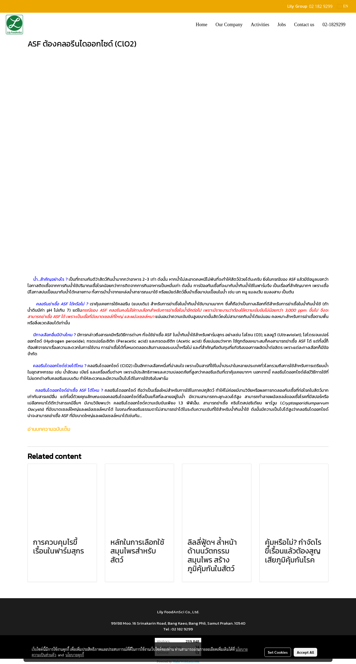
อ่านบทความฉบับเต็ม (48, 429)
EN (342, 6)
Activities (260, 24)
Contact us (304, 24)
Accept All (305, 652)
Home (201, 24)
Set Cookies (278, 652)
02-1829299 (333, 24)
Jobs (281, 24)
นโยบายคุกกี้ (74, 654)
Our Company (229, 24)
